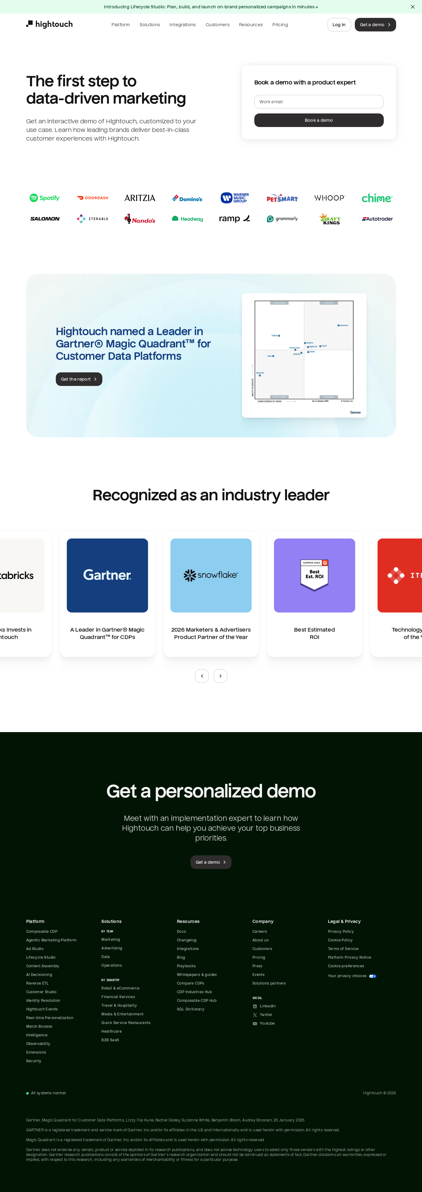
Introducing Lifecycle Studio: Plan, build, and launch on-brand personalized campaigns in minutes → (211, 6)
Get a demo (376, 25)
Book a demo (319, 120)
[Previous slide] (202, 676)
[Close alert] (413, 7)
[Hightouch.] (49, 24)
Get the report (79, 379)
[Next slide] (220, 676)
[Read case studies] (211, 208)
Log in (339, 24)
